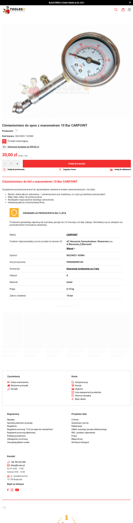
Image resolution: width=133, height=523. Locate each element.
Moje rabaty (80, 399)
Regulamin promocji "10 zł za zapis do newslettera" (30, 429)
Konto (74, 376)
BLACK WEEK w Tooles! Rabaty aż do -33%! (66, 2)
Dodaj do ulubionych (123, 169)
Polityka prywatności (16, 436)
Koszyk (78, 385)
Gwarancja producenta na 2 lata (82, 269)
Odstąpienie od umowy (17, 439)
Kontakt (14, 389)
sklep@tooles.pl (18, 465)
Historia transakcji (83, 395)
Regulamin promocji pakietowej (21, 432)
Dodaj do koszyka (76, 163)
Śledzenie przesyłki (19, 385)
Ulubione (79, 389)
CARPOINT (72, 235)
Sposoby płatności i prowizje (20, 423)
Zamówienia (13, 376)
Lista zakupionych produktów (88, 392)
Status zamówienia (19, 382)
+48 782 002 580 (18, 462)
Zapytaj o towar (69, 169)
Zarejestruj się (81, 382)
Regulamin (12, 426)
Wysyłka (11, 420)
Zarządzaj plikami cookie (18, 442)
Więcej (69, 248)
